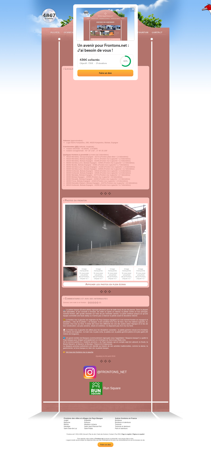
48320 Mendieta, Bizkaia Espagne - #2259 (82, 161)
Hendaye (67, 426)
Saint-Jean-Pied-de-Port (93, 426)
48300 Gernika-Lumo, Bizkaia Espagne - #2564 (84, 163)
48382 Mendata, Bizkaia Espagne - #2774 (82, 175)
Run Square (105, 388)
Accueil (55, 32)
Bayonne (67, 422)
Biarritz (66, 424)
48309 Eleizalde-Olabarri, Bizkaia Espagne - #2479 (86, 183)
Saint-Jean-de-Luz (70, 428)
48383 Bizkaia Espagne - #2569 (78, 177)
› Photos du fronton (75, 200)
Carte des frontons (102, 434)
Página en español (138, 434)
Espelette (87, 420)
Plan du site (92, 434)
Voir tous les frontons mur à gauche (79, 352)
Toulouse (118, 424)
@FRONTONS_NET (105, 372)
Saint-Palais (88, 428)
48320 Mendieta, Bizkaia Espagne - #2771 (82, 159)
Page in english (126, 434)
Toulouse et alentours (122, 426)
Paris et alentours (121, 428)
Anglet (66, 420)
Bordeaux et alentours (123, 422)
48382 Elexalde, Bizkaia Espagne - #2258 (82, 179)
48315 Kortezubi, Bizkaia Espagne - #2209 (82, 185)
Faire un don (105, 445)
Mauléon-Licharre (90, 424)
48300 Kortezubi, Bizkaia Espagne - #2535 (82, 173)
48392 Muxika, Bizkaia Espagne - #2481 (82, 165)
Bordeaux (118, 420)
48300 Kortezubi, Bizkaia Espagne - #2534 (82, 171)
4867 (49, 15)
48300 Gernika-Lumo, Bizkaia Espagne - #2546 (84, 169)
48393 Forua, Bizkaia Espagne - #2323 (81, 181)
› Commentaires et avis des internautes (85, 298)
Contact (157, 32)
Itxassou (87, 422)
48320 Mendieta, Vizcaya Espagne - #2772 (83, 157)
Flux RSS (117, 434)
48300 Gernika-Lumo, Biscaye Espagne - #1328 (85, 167)
